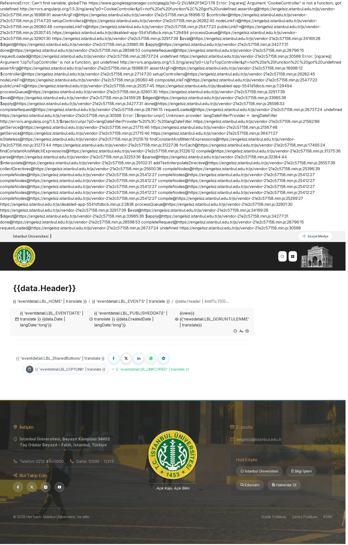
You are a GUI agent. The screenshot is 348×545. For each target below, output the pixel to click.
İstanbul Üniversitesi (259, 472)
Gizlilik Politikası (273, 518)
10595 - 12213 (101, 462)
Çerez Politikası (304, 518)
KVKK (327, 518)
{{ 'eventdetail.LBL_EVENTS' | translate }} (131, 301)
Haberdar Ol (284, 486)
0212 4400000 (50, 462)
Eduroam (250, 486)
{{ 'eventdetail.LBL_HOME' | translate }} (50, 301)
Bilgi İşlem (301, 472)
